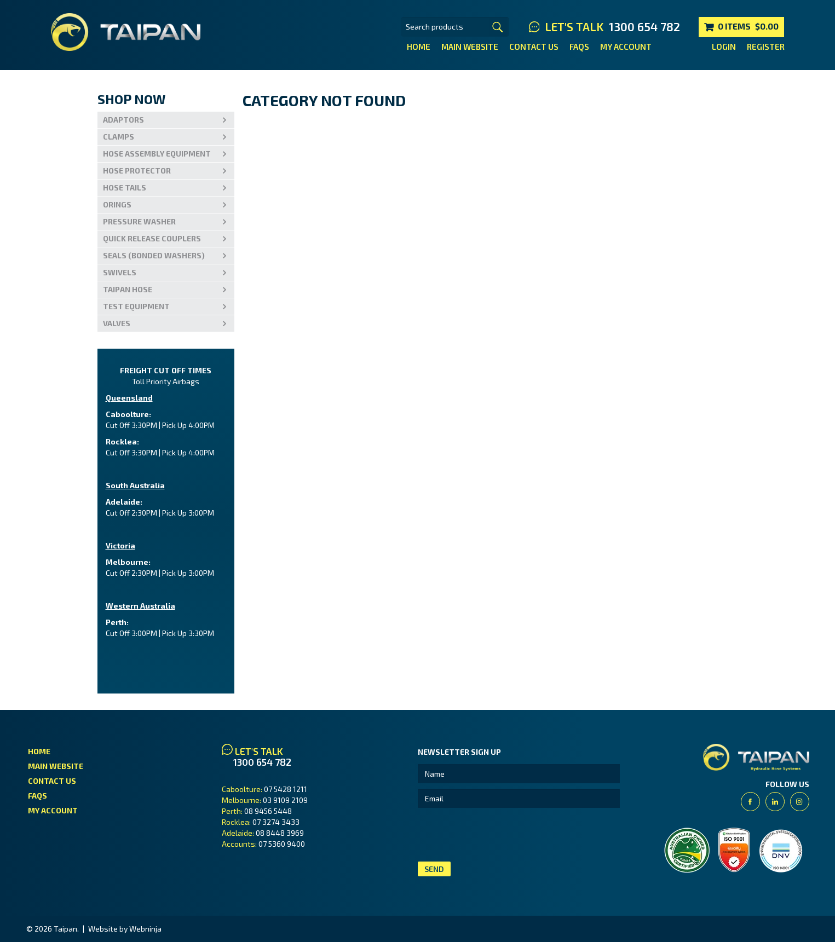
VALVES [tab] (116, 323)
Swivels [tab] (119, 272)
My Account (626, 46)
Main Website (469, 46)
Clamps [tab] (118, 136)
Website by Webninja (125, 928)
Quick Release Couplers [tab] (152, 238)
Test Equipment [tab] (136, 306)
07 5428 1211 (285, 789)
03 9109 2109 (285, 800)
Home (418, 46)
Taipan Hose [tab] (127, 289)
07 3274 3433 (276, 822)
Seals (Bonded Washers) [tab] (154, 255)
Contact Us (533, 46)
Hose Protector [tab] (137, 170)
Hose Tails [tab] (124, 187)
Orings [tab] (117, 204)
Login (724, 46)
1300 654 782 (644, 26)
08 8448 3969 (280, 832)
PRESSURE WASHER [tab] (139, 221)
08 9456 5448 (268, 811)
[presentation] (501, 834)
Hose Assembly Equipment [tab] (157, 153)
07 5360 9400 (281, 843)
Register (766, 46)
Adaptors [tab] (123, 119)
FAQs (579, 46)
